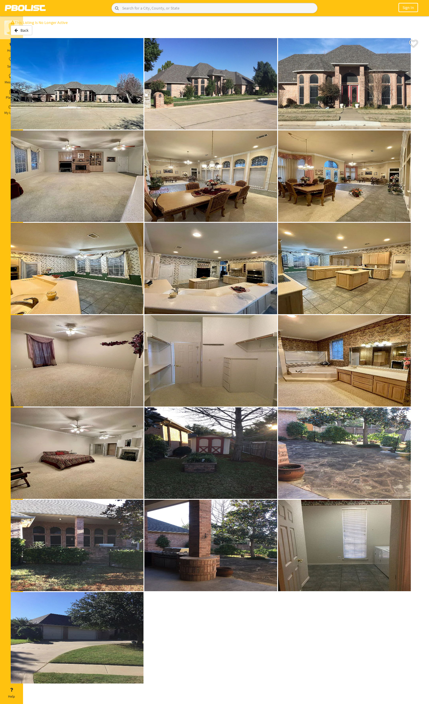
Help (11, 693)
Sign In (408, 7)
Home (11, 47)
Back (38, 32)
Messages (11, 78)
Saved (11, 62)
